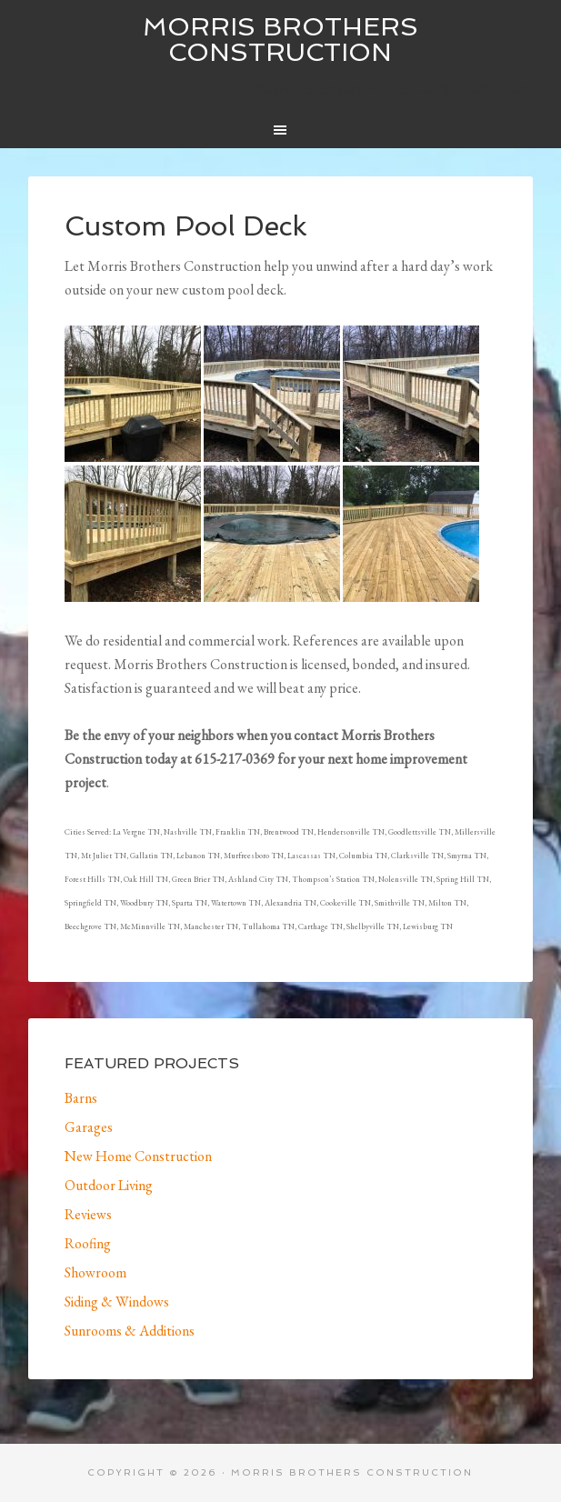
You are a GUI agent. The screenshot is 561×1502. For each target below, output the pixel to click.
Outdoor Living (109, 1185)
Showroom (95, 1272)
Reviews (88, 1214)
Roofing (88, 1243)
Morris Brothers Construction (280, 39)
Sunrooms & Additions (130, 1330)
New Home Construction (138, 1156)
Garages (89, 1127)
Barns (81, 1097)
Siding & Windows (117, 1301)
